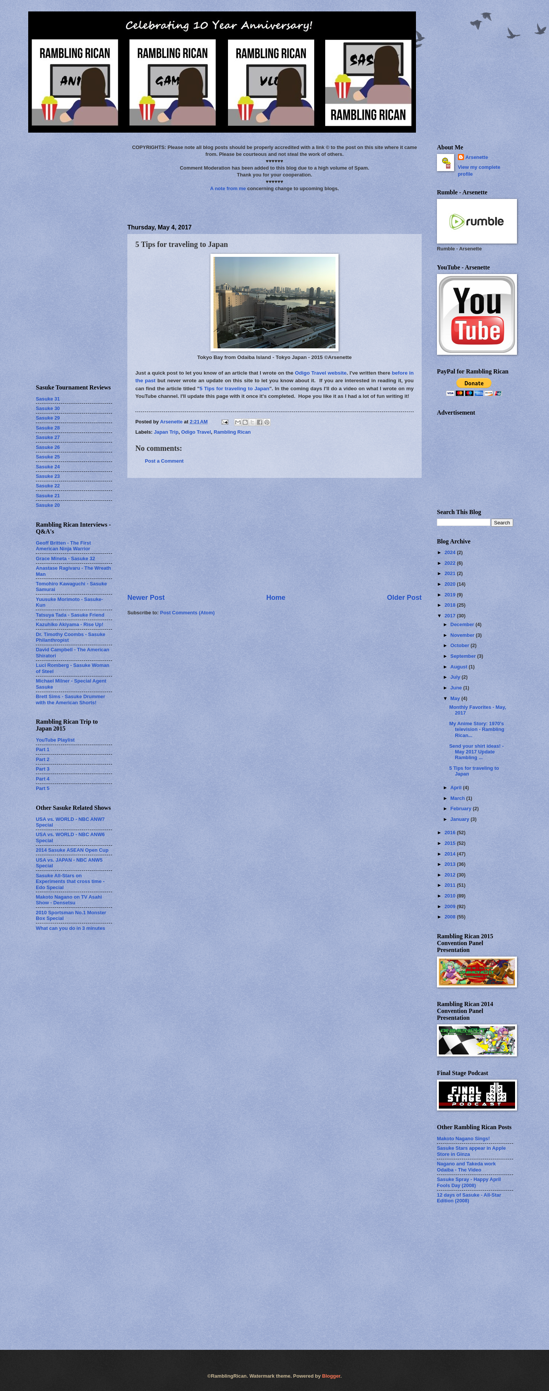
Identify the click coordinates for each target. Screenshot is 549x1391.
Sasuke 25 (48, 457)
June (456, 688)
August (459, 667)
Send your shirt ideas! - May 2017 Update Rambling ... (476, 752)
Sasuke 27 (48, 437)
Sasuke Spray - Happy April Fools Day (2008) (469, 1182)
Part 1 (43, 749)
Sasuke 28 (48, 428)
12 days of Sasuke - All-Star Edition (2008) (469, 1198)
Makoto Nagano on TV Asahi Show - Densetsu (69, 899)
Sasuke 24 (48, 467)
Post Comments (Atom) (187, 612)
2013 (451, 864)
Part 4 (43, 779)
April (456, 787)
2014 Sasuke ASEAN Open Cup (72, 850)
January (460, 819)
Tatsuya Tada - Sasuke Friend (70, 615)
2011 (451, 885)
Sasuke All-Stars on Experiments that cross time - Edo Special (70, 881)
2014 (451, 854)
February (461, 808)
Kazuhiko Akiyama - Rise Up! (69, 624)
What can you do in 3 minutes (70, 928)
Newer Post (146, 597)
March (458, 798)
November (463, 635)
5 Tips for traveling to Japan (234, 388)
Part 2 (43, 759)
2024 (451, 552)
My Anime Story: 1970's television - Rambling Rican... (476, 729)
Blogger (331, 1376)
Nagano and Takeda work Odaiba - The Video (466, 1166)
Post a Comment (164, 461)
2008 (451, 917)
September (463, 656)
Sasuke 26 (48, 447)
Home (275, 597)
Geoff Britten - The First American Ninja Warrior (63, 545)
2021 (451, 573)
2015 (451, 843)
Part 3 (43, 769)
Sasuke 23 (48, 476)
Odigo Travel (196, 432)
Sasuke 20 (48, 505)
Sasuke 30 (48, 408)
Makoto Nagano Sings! (463, 1138)
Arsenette (477, 157)
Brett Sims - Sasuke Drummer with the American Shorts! (70, 699)
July (455, 677)
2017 (451, 616)
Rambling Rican (232, 432)
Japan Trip (166, 432)
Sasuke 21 (48, 495)
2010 (451, 896)
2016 (451, 832)
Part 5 (43, 788)
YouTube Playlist (55, 740)
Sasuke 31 (48, 399)
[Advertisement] (274, 535)
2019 (451, 595)
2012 (451, 875)
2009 (451, 906)
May (455, 698)
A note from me (228, 188)
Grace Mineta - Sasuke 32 (65, 558)
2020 (451, 584)
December (462, 624)
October (460, 645)
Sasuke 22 (48, 486)
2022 (451, 563)
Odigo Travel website (321, 373)
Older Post (404, 597)
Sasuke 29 (48, 418)
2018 (451, 605)
